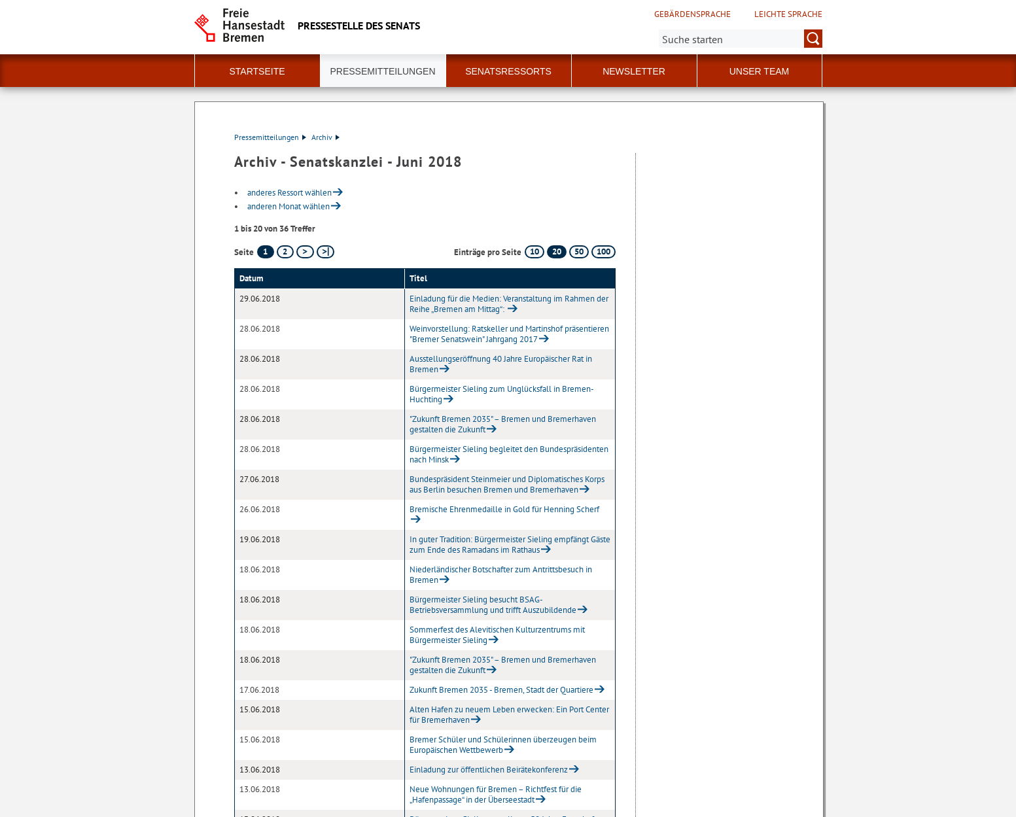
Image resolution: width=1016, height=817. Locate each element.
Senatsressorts (508, 71)
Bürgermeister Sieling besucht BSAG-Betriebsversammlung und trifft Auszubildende (493, 605)
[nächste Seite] (305, 251)
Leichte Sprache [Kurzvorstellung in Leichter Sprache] (788, 14)
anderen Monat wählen (288, 206)
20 (556, 251)
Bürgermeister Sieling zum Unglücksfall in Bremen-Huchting (502, 394)
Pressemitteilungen (270, 137)
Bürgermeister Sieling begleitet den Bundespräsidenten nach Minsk (509, 454)
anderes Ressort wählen (289, 192)
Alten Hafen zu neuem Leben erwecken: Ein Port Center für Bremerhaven (509, 714)
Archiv (325, 137)
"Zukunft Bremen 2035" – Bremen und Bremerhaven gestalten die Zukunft (503, 424)
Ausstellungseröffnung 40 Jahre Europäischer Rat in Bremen (501, 364)
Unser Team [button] (759, 71)
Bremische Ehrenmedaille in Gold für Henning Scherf (504, 509)
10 (534, 251)
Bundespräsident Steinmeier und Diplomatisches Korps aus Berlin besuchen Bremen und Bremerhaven (507, 484)
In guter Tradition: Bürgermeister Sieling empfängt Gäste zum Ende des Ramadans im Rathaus (510, 544)
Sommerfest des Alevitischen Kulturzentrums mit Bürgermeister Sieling (497, 635)
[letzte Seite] (325, 251)
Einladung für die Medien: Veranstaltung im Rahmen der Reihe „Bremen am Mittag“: (509, 304)
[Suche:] (740, 38)
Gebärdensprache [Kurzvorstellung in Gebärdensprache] (692, 14)
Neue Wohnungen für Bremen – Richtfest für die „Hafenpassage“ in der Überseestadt (496, 794)
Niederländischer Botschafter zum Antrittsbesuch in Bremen (501, 574)
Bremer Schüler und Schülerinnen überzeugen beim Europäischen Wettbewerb (503, 745)
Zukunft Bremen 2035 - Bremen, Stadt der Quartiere (501, 689)
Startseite (257, 71)
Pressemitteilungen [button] (382, 71)
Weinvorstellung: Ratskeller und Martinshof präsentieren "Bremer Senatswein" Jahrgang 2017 (509, 334)
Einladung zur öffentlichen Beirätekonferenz (489, 769)
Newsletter (634, 71)
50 (579, 251)
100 (603, 251)
